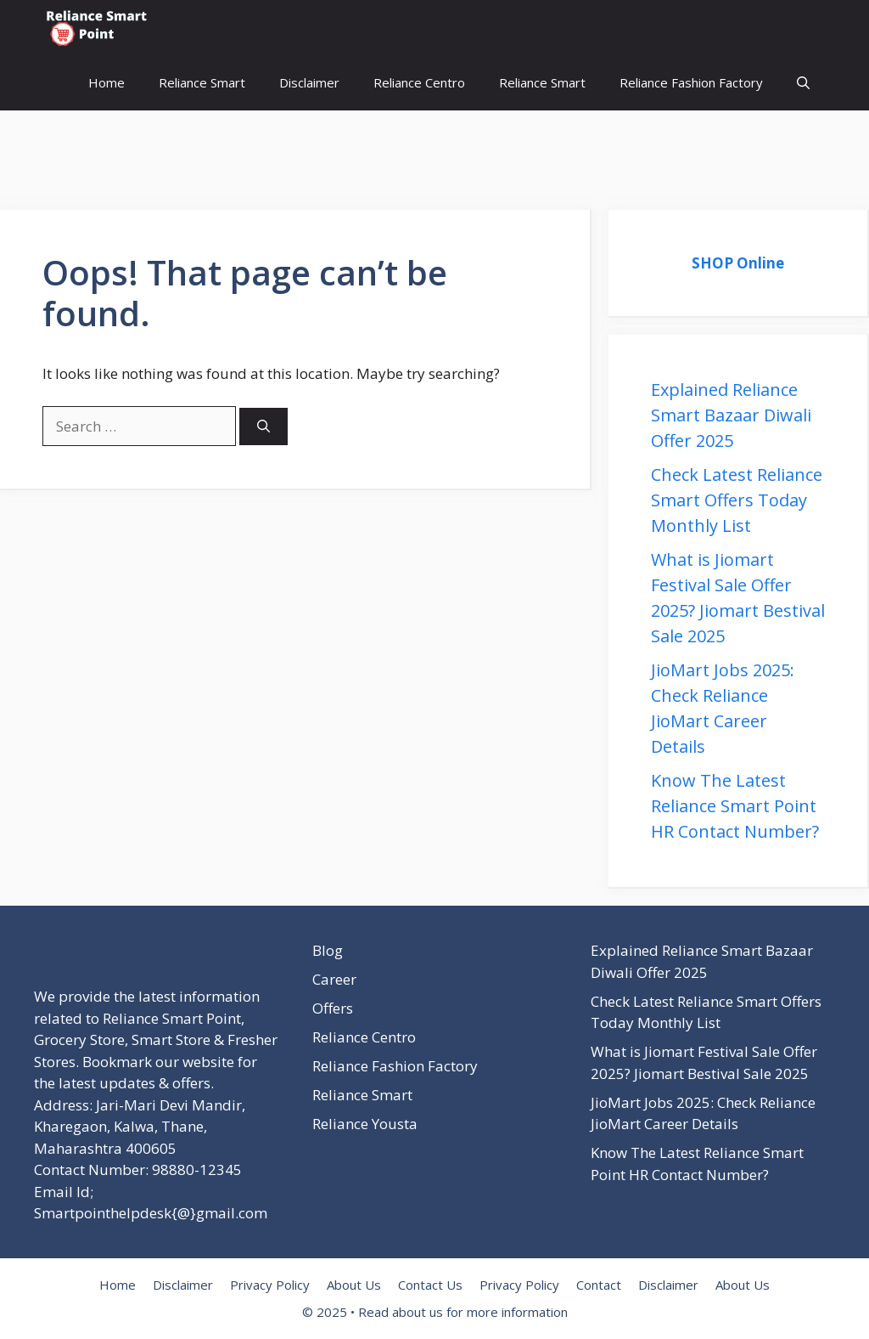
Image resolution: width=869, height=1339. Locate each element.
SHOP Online (738, 263)
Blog (327, 950)
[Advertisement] (309, 148)
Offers (332, 1008)
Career (334, 979)
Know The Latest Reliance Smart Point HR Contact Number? (735, 806)
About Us (354, 1284)
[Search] (263, 427)
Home (106, 82)
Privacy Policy (270, 1284)
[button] (803, 82)
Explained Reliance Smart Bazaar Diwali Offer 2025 (731, 415)
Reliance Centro (419, 82)
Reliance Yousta (365, 1123)
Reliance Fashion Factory (691, 82)
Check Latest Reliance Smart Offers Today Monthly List (736, 500)
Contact (598, 1284)
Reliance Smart (202, 82)
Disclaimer (309, 82)
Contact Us (430, 1284)
